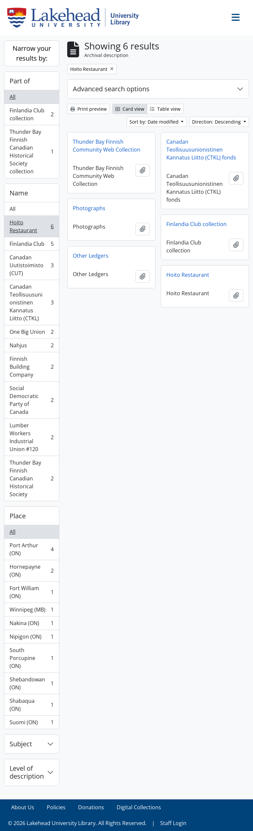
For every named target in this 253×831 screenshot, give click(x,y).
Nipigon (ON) (31, 638)
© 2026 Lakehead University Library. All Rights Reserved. (77, 823)
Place (18, 515)
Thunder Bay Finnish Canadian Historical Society (31, 478)
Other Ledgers (90, 255)
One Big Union (31, 333)
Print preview (88, 109)
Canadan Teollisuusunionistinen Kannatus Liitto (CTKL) (31, 302)
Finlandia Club (31, 245)
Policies (56, 807)
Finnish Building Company (31, 366)
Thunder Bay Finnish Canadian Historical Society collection (31, 151)
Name (19, 192)
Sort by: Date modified (154, 122)
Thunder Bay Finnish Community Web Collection (106, 145)
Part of (20, 80)
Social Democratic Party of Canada (31, 400)
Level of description (27, 772)
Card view (129, 109)
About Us (22, 807)
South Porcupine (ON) (31, 658)
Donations (91, 807)
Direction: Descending (217, 122)
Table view (165, 109)
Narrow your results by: (32, 53)
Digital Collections (139, 807)
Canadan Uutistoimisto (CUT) (31, 265)
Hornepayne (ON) (31, 570)
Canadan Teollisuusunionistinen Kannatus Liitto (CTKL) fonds (201, 149)
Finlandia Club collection (31, 114)
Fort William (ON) (31, 592)
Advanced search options (111, 88)
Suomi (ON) (31, 723)
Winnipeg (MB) (31, 611)
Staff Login (173, 823)
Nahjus (31, 346)
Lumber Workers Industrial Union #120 (31, 437)
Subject (21, 743)
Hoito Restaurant (31, 226)
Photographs (89, 208)
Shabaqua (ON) (31, 704)
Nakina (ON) (31, 624)
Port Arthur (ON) (31, 549)
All (12, 96)
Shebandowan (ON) (31, 683)
